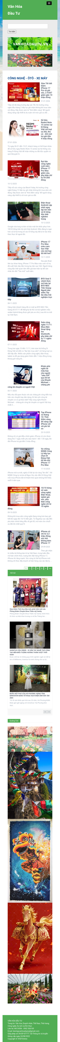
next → (49, 712)
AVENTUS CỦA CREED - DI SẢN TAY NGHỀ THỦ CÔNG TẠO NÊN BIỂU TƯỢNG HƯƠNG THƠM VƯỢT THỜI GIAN (30, 652)
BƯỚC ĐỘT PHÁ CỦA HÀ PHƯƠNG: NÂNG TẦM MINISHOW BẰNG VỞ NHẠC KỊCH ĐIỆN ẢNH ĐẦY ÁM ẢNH (29, 696)
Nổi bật (13, 573)
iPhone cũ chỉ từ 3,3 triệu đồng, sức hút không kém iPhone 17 (46, 537)
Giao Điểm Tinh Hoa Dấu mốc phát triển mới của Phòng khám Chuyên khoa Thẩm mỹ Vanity (27, 610)
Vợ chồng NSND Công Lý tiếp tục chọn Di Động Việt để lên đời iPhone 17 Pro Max (46, 457)
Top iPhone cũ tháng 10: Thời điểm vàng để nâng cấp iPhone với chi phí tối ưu (46, 420)
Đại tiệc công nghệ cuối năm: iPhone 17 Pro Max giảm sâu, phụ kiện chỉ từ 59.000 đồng (46, 170)
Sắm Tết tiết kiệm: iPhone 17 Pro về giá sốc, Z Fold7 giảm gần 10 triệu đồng (46, 90)
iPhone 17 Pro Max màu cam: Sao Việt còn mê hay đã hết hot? (46, 248)
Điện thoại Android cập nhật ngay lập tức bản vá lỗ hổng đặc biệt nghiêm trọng (46, 211)
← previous (45, 712)
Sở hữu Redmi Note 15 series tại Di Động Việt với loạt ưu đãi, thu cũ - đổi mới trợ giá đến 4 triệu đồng (46, 129)
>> (50, 568)
